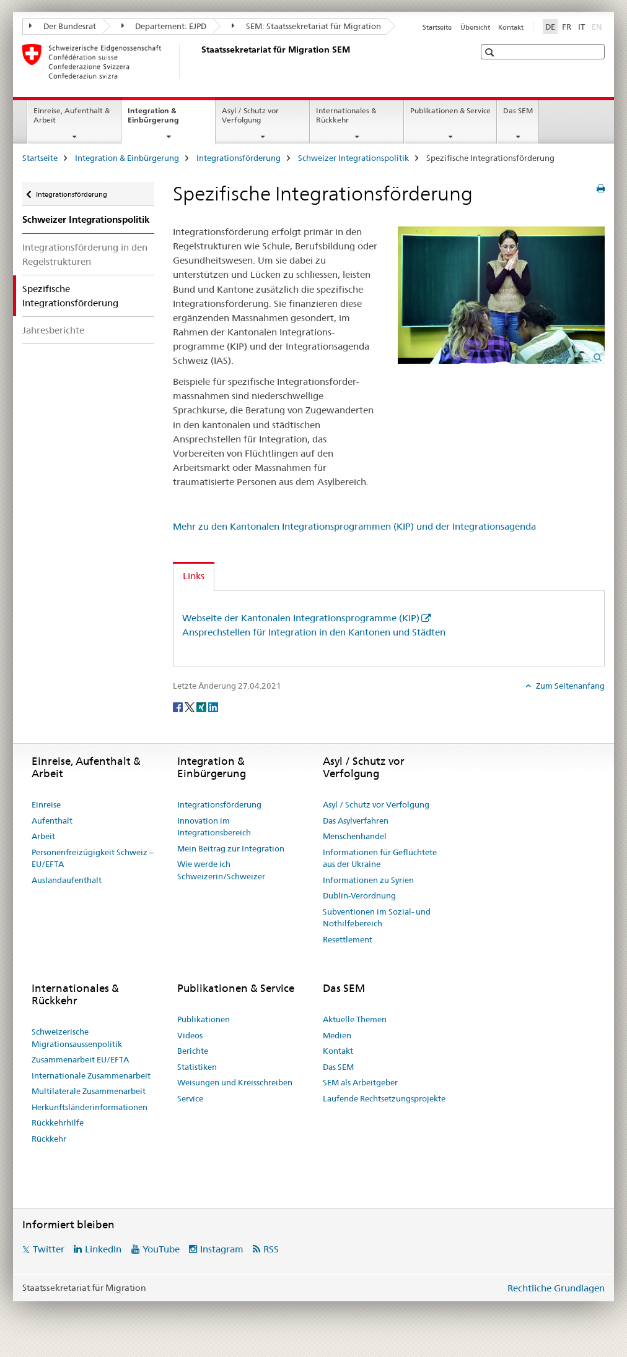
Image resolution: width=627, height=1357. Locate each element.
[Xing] (202, 707)
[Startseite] (198, 61)
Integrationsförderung (238, 158)
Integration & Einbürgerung (167, 119)
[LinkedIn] (213, 707)
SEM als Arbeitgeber (360, 1082)
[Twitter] (190, 707)
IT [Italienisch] (581, 27)
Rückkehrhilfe (58, 1122)
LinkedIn (103, 1249)
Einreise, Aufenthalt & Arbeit (71, 115)
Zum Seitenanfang (569, 686)
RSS (271, 1249)
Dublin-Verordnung (359, 895)
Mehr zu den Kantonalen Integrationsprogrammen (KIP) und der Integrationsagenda (354, 526)
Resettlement (347, 939)
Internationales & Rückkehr (346, 115)
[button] (491, 52)
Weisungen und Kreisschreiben (234, 1082)
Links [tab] (193, 576)
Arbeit (43, 836)
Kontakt (511, 27)
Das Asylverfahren (355, 820)
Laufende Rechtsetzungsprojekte (384, 1098)
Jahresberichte (53, 330)
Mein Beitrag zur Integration (230, 848)
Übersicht (475, 27)
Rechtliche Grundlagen (556, 1288)
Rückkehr (49, 1139)
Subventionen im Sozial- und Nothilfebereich (377, 918)
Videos (190, 1035)
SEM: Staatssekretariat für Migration (306, 26)
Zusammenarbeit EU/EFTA (80, 1059)
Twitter (48, 1249)
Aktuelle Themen (355, 1019)
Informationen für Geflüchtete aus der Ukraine (380, 858)
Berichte (192, 1051)
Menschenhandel (355, 836)
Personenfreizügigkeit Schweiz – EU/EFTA (93, 858)
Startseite (437, 27)
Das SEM (518, 110)
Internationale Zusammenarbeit (91, 1075)
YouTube (161, 1249)
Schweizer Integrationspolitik (353, 158)
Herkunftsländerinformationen (89, 1107)
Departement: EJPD (164, 26)
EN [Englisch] (598, 26)
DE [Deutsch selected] (550, 27)
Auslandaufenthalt (67, 880)
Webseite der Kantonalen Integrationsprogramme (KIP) (300, 618)
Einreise (46, 804)
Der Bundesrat (62, 26)
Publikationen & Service (450, 110)
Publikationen (203, 1019)
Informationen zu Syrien (368, 880)
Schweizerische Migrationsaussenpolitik (77, 1038)
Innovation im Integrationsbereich (214, 827)
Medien (337, 1035)
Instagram (221, 1249)
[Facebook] (179, 707)
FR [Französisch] (566, 27)
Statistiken (197, 1067)
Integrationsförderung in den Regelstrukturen (84, 254)
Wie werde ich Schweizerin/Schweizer (221, 870)
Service (190, 1098)
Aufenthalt (52, 820)
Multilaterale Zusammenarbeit (89, 1091)
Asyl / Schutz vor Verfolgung (250, 115)
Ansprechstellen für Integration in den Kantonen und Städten (313, 632)
